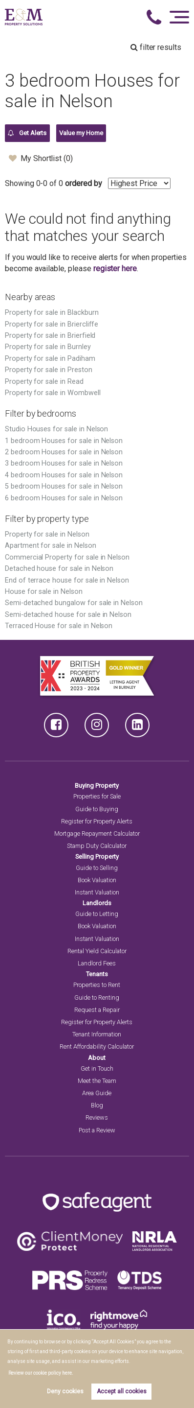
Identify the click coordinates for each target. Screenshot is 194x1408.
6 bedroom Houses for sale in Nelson (64, 498)
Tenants (97, 974)
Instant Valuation (97, 892)
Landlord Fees (97, 963)
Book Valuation (97, 880)
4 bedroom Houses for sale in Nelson (64, 475)
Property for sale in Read (44, 381)
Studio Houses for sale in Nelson (56, 429)
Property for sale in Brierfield (50, 335)
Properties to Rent (96, 984)
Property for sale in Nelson (47, 534)
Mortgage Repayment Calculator (97, 833)
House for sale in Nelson (44, 591)
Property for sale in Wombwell (53, 393)
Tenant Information (96, 1034)
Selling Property (97, 856)
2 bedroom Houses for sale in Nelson (64, 452)
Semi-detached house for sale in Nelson (68, 614)
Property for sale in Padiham (50, 358)
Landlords (97, 903)
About (97, 1057)
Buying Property (97, 785)
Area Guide (96, 1093)
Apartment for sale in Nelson (50, 545)
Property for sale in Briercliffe (51, 324)
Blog (97, 1105)
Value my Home (81, 133)
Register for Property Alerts (96, 821)
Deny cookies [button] (65, 1391)
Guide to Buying (96, 809)
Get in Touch (97, 1068)
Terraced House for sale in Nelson (58, 626)
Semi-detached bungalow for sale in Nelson (74, 603)
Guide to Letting (96, 913)
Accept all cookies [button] (122, 1391)
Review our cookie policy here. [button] (40, 1373)
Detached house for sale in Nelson (59, 568)
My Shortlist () (41, 158)
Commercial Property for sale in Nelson (67, 557)
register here (115, 268)
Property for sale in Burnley (48, 347)
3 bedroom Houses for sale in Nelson (64, 463)
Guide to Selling (97, 867)
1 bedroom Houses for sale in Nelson (64, 441)
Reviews (97, 1117)
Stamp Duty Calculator (97, 845)
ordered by (83, 183)
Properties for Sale (97, 796)
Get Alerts (27, 133)
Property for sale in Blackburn (52, 312)
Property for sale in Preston (48, 370)
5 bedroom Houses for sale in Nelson (64, 486)
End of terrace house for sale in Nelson (67, 580)
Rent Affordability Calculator (97, 1046)
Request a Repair (97, 1009)
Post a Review (97, 1130)
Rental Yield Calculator (97, 951)
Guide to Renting (96, 997)
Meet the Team (97, 1080)
